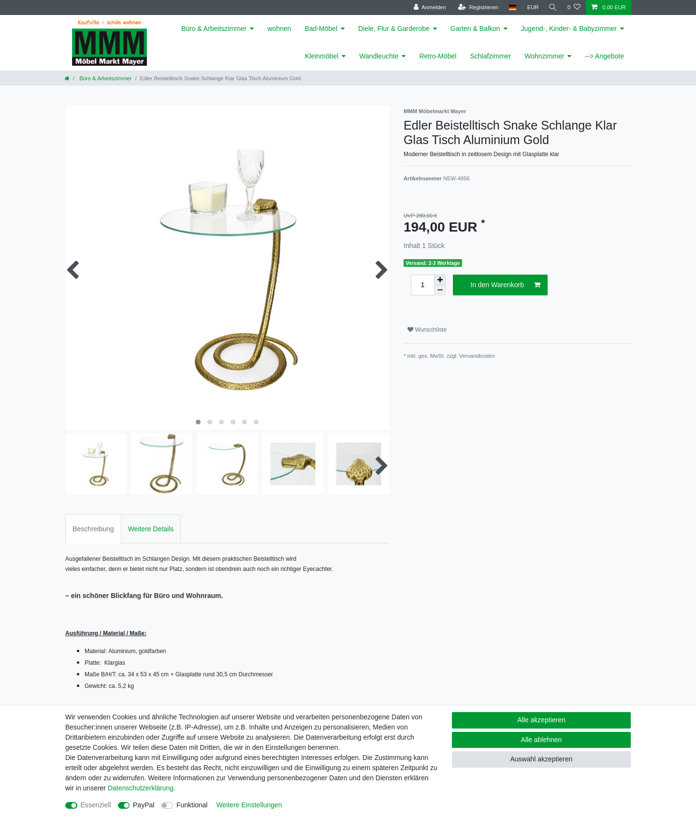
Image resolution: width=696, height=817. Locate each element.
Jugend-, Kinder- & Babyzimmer (569, 28)
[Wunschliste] (574, 7)
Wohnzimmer (544, 56)
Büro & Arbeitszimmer (213, 28)
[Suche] (552, 7)
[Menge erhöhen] (440, 280)
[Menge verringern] (440, 290)
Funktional (192, 805)
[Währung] (532, 7)
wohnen (279, 28)
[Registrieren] (476, 7)
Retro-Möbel (437, 56)
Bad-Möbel (320, 28)
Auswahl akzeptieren (541, 759)
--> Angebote (604, 56)
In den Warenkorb (505, 285)
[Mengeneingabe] (422, 285)
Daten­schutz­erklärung (141, 788)
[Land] (511, 7)
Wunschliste (427, 329)
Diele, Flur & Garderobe (394, 28)
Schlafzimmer (490, 56)
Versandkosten (477, 356)
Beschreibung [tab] (93, 529)
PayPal (143, 805)
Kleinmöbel (321, 56)
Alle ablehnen (541, 740)
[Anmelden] (428, 7)
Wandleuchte (378, 56)
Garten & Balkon (475, 28)
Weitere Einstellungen (249, 805)
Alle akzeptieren (541, 720)
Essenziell (96, 805)
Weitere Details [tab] (151, 529)
